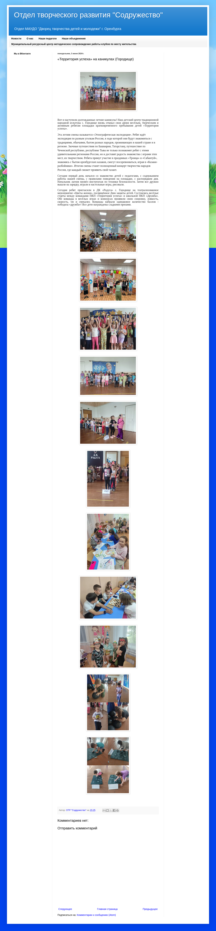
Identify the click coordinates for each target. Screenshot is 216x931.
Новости (16, 38)
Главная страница (107, 909)
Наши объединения (74, 38)
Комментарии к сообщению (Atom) (96, 915)
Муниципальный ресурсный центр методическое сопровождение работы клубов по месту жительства (73, 44)
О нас (30, 38)
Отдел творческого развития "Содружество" (88, 15)
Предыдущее (150, 909)
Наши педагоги (48, 38)
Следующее (65, 909)
